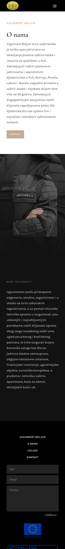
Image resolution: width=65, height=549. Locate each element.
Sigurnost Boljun (32, 437)
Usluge (32, 450)
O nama (32, 443)
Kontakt (15, 134)
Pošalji (51, 515)
